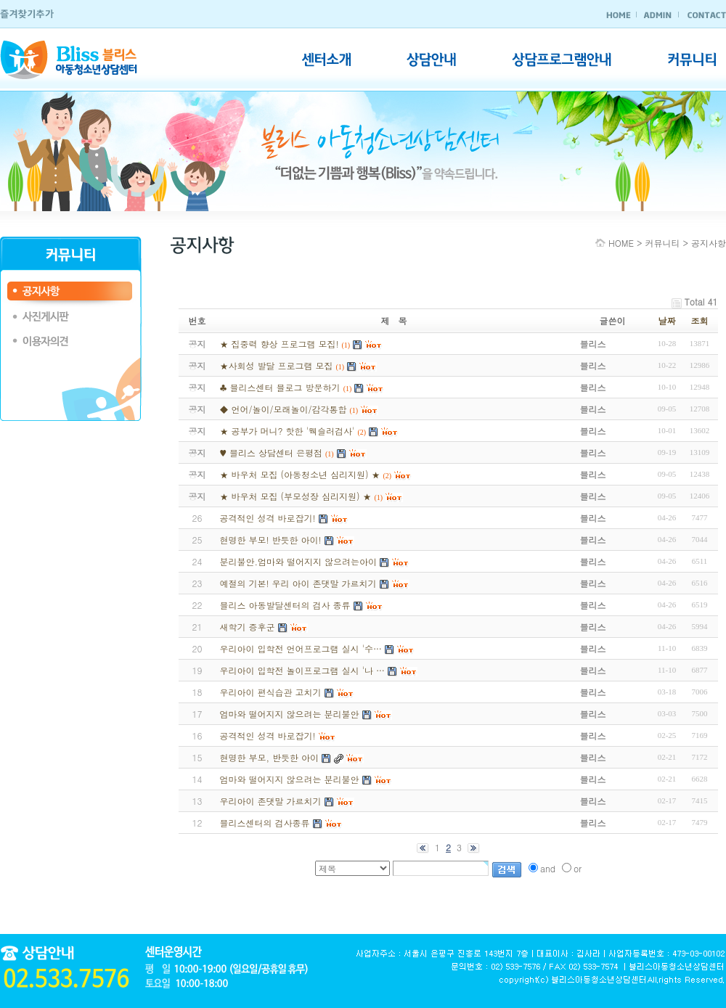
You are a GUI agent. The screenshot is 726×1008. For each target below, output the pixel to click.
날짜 (667, 320)
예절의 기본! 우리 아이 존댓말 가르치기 (297, 583)
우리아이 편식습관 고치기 (270, 692)
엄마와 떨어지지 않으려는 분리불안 (289, 714)
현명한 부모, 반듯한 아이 (269, 757)
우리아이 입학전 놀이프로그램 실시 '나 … (302, 670)
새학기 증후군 (246, 626)
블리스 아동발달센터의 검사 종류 (284, 605)
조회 (700, 320)
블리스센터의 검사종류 (264, 822)
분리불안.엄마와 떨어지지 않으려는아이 (298, 561)
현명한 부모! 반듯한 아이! (270, 539)
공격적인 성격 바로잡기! (267, 518)
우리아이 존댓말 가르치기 (270, 801)
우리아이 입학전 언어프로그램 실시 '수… (300, 648)
